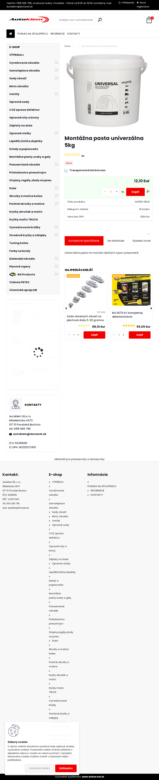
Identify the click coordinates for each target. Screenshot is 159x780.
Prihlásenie (128, 2)
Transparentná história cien (85, 170)
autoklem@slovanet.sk (29, 434)
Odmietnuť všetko (39, 768)
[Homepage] (10, 34)
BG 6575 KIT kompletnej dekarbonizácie (127, 314)
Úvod (67, 46)
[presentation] (66, 308)
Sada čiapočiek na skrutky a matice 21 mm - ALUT (42, 348)
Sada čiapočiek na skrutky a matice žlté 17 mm (42, 372)
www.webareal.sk (93, 776)
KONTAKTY (73, 33)
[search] (100, 20)
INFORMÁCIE (58, 33)
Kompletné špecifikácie (84, 241)
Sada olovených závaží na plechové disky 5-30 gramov (85, 318)
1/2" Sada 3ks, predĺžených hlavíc (39, 316)
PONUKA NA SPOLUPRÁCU (32, 33)
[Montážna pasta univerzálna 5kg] (108, 91)
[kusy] (108, 192)
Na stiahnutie (115, 241)
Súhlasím (66, 768)
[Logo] (29, 20)
